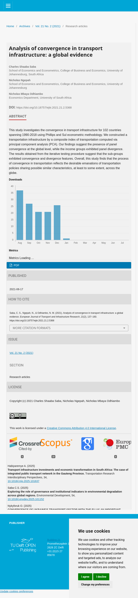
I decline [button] (101, 576)
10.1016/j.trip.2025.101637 (23, 481)
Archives (24, 26)
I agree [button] (85, 576)
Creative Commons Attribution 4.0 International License (81, 428)
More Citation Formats (32, 328)
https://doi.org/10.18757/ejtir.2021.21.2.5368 (44, 107)
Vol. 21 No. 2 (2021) (47, 26)
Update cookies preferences (16, 591)
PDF (16, 265)
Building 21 (53, 539)
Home (10, 26)
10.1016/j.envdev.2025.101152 (26, 499)
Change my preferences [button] (95, 584)
